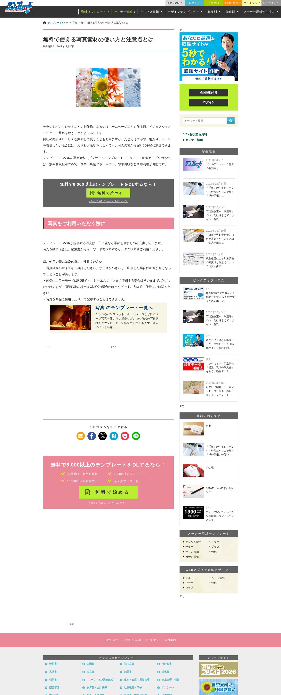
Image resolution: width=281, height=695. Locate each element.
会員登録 (213, 2)
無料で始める (110, 193)
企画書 (90, 663)
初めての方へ (175, 2)
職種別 (230, 11)
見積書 (53, 671)
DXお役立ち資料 (196, 134)
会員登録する (209, 92)
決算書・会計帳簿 (97, 687)
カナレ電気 (192, 556)
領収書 (53, 679)
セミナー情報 (123, 11)
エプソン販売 (193, 541)
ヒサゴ (215, 541)
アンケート (168, 687)
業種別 (212, 11)
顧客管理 (54, 687)
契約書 (53, 663)
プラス (215, 546)
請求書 (165, 671)
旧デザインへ (271, 2)
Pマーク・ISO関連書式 (100, 679)
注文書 (90, 671)
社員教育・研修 (133, 687)
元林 (214, 551)
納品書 (128, 671)
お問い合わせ (233, 2)
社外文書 (167, 663)
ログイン (194, 2)
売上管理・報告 (170, 679)
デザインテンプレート (183, 11)
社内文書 (129, 663)
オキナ (189, 546)
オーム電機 (192, 551)
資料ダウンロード (93, 11)
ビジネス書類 (149, 11)
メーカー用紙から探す (259, 11)
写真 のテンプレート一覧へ (124, 307)
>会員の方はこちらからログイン (108, 201)
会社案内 (170, 639)
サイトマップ (252, 2)
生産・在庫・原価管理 (136, 679)
